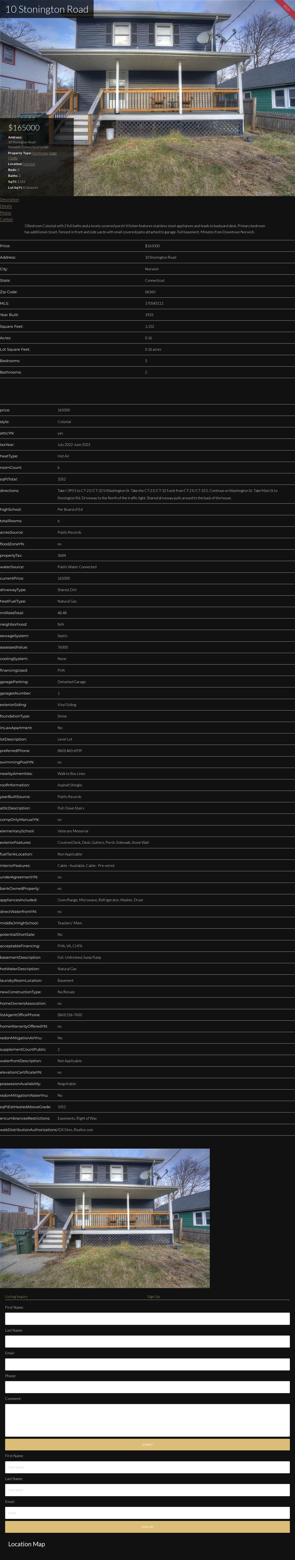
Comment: (13, 1398)
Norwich (29, 164)
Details (6, 206)
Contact (6, 219)
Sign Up (154, 1296)
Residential (40, 153)
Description (9, 199)
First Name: (14, 1307)
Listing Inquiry (16, 1296)
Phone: (10, 1376)
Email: (10, 1353)
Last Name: (14, 1330)
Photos (5, 212)
